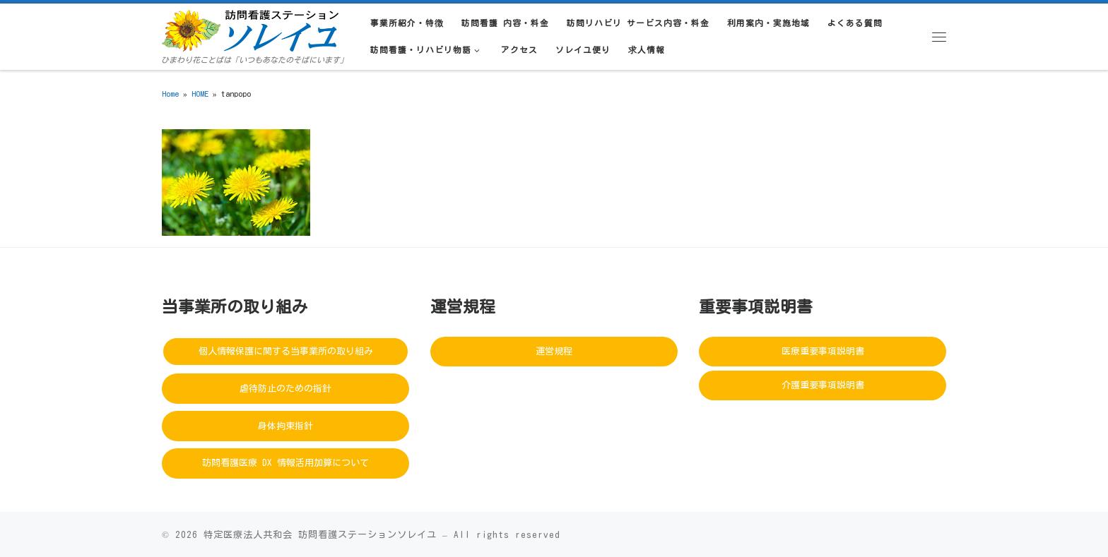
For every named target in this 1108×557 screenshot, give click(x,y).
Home (170, 93)
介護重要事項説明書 (823, 385)
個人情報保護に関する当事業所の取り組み (286, 351)
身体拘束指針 (285, 426)
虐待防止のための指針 (285, 388)
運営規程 (554, 351)
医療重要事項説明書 (823, 351)
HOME (199, 93)
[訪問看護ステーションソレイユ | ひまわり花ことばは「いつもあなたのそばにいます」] (250, 28)
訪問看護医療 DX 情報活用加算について (285, 462)
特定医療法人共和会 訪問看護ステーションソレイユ (320, 534)
